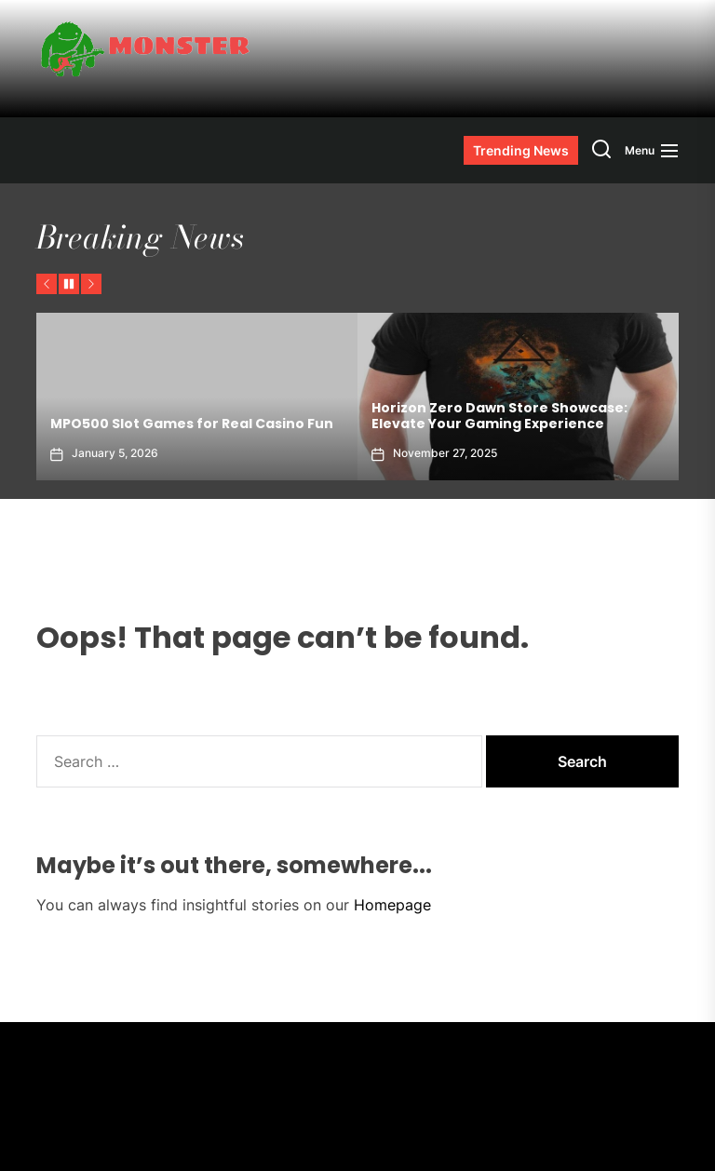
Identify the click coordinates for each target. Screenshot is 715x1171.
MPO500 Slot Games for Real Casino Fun (191, 423)
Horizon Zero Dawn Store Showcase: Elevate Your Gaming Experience (499, 415)
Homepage (392, 904)
